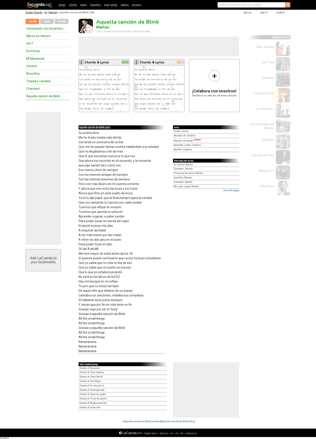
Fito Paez (267, 186)
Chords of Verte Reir (90, 407)
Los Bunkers (265, 109)
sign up (247, 12)
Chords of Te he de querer (93, 398)
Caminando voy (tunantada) (45, 28)
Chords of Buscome (89, 368)
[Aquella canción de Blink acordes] (142, 421)
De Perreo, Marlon (183, 164)
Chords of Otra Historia (91, 372)
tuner (83, 5)
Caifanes (267, 139)
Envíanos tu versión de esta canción (214, 83)
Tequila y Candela (38, 81)
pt (182, 433)
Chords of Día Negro (90, 381)
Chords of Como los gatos (92, 394)
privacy (164, 433)
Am (144, 67)
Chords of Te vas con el (91, 385)
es (171, 433)
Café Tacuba (265, 47)
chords (73, 5)
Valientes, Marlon (183, 182)
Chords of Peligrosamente (93, 403)
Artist (47, 21)
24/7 (29, 43)
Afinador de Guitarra (184, 135)
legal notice (151, 433)
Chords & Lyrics (97, 62)
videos (125, 5)
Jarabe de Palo (263, 155)
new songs (110, 5)
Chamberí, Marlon (183, 168)
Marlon (53, 12)
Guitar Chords (34, 12)
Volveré (31, 66)
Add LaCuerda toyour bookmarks (43, 260)
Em (86, 67)
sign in (263, 12)
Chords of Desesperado (91, 390)
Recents (62, 21)
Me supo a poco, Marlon (186, 186)
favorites (95, 5)
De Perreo (33, 51)
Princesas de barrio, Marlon (188, 173)
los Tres (268, 62)
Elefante (268, 78)
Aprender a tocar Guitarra (187, 145)
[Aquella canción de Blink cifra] (178, 421)
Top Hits (32, 21)
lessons (136, 5)
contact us (191, 433)
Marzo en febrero (38, 36)
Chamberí (33, 88)
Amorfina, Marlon (183, 177)
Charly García (264, 93)
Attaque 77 (266, 170)
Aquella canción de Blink (43, 96)
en (177, 433)
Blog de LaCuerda (187, 140)
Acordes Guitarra (183, 149)
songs (62, 5)
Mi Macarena (35, 58)
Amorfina (33, 73)
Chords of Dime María (91, 376)
